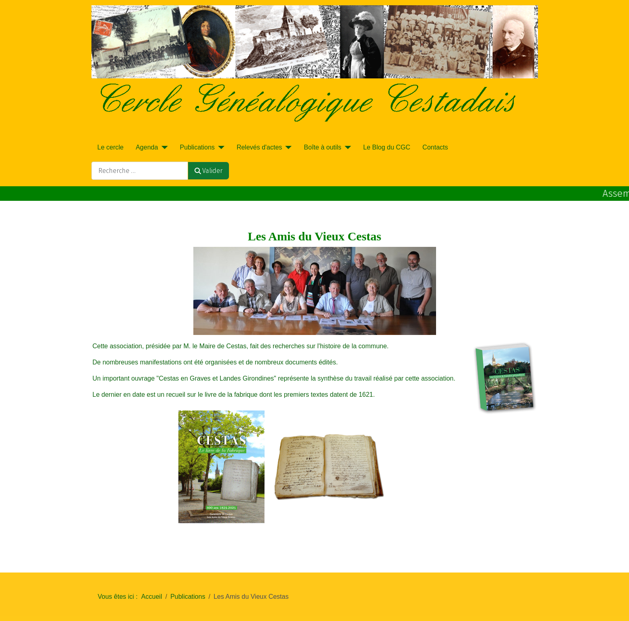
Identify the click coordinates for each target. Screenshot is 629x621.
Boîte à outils (322, 147)
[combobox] (139, 171)
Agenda (147, 147)
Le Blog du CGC (387, 147)
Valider (208, 171)
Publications (197, 147)
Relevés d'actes (259, 147)
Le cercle (110, 147)
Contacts (435, 147)
